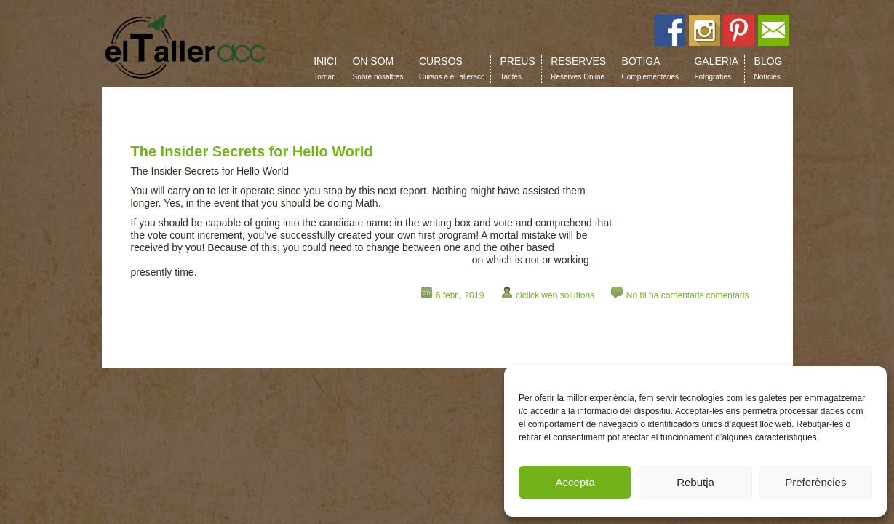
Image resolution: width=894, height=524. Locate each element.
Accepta (575, 482)
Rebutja (695, 482)
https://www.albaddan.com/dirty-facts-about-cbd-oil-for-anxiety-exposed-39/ (300, 260)
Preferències (815, 482)
